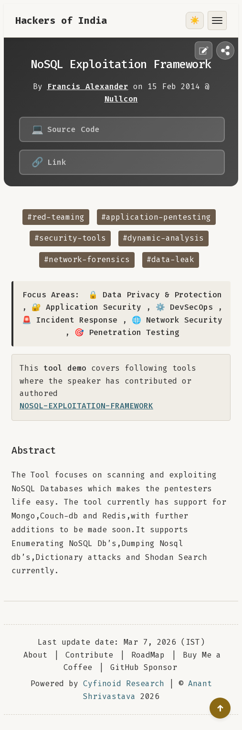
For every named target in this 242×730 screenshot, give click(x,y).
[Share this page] (225, 50)
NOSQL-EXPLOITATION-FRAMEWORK (86, 406)
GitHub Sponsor (143, 667)
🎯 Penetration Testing (126, 332)
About (35, 655)
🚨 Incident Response (69, 320)
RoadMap (148, 655)
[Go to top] (220, 708)
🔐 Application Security (86, 307)
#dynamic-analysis (163, 238)
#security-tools (70, 238)
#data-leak (170, 259)
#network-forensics (87, 259)
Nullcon (121, 99)
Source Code (66, 129)
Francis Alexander (87, 86)
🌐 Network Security (177, 320)
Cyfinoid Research (123, 684)
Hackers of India (61, 20)
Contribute (89, 655)
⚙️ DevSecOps (184, 307)
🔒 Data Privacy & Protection (155, 295)
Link (49, 162)
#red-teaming (55, 217)
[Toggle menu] (217, 20)
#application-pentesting (156, 217)
